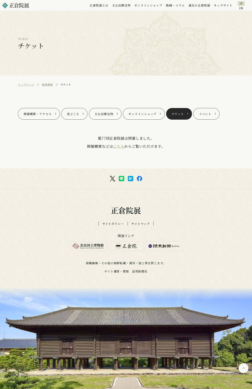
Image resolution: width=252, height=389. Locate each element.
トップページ (26, 84)
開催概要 (47, 84)
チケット (178, 114)
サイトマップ (140, 224)
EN (241, 8)
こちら (118, 146)
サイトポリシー (113, 224)
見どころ (73, 114)
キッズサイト (223, 5)
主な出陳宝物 (103, 114)
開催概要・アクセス (38, 114)
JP (241, 3)
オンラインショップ (142, 114)
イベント (205, 114)
